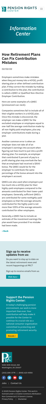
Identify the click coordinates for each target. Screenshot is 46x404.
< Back (5, 230)
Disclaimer (22, 399)
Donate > (12, 335)
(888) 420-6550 (26, 372)
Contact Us (16, 383)
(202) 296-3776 (8, 372)
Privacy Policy (7, 399)
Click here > (13, 276)
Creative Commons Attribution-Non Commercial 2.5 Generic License (22, 394)
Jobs (4, 383)
